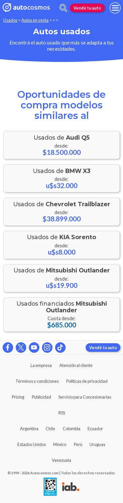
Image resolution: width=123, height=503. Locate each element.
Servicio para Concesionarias (84, 397)
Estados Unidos (31, 444)
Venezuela (61, 460)
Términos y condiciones (37, 381)
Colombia (71, 428)
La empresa (41, 365)
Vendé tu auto (87, 8)
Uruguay (98, 444)
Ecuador (95, 428)
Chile (50, 428)
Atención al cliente (75, 365)
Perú (78, 444)
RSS (61, 412)
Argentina (29, 428)
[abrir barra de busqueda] (63, 8)
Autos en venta (35, 20)
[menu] (115, 8)
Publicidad (41, 397)
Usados (10, 20)
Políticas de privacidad (87, 381)
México (59, 444)
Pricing (18, 397)
